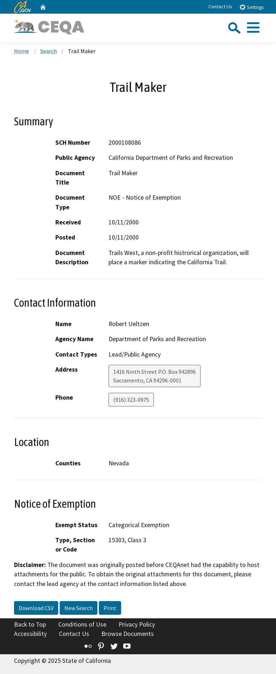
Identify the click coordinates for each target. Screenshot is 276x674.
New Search (78, 608)
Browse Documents (127, 634)
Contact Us (220, 6)
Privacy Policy (137, 624)
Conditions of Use (82, 624)
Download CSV (36, 608)
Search (48, 51)
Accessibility (30, 634)
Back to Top (30, 624)
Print (110, 608)
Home (21, 51)
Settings (251, 7)
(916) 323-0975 (131, 399)
